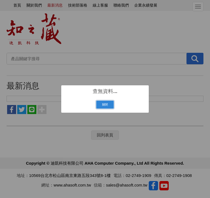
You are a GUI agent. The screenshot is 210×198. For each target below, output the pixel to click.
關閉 (105, 104)
